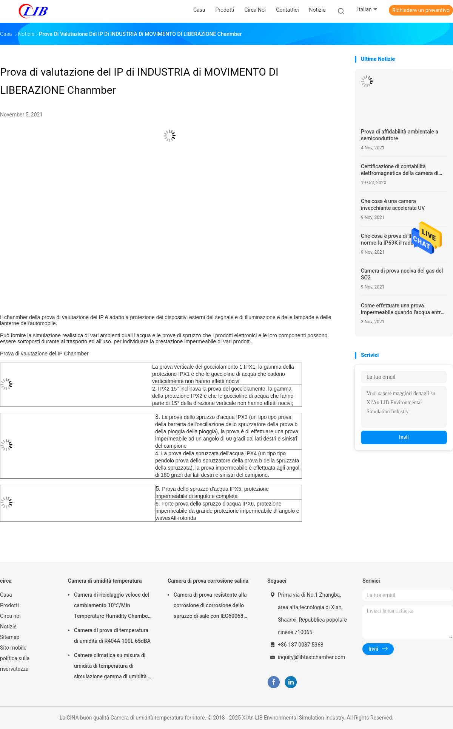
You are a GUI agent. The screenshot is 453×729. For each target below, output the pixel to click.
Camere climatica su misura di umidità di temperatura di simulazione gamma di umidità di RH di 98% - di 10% (113, 667)
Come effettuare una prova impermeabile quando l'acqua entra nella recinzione (402, 309)
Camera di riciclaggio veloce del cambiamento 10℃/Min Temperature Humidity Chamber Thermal (111, 606)
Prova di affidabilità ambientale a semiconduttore (399, 135)
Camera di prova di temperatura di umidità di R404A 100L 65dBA (112, 635)
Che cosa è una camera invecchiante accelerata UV (393, 204)
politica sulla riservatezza (14, 663)
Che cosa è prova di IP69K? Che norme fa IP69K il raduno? (398, 239)
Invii (404, 437)
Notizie (8, 627)
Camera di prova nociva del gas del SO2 (402, 274)
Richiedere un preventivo (421, 10)
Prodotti (9, 605)
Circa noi (10, 616)
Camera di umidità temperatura (105, 581)
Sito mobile (13, 648)
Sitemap (9, 637)
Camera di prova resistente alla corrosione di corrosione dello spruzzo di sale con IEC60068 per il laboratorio (210, 606)
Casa (6, 595)
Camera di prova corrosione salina (208, 581)
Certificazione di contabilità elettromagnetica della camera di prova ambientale (399, 170)
